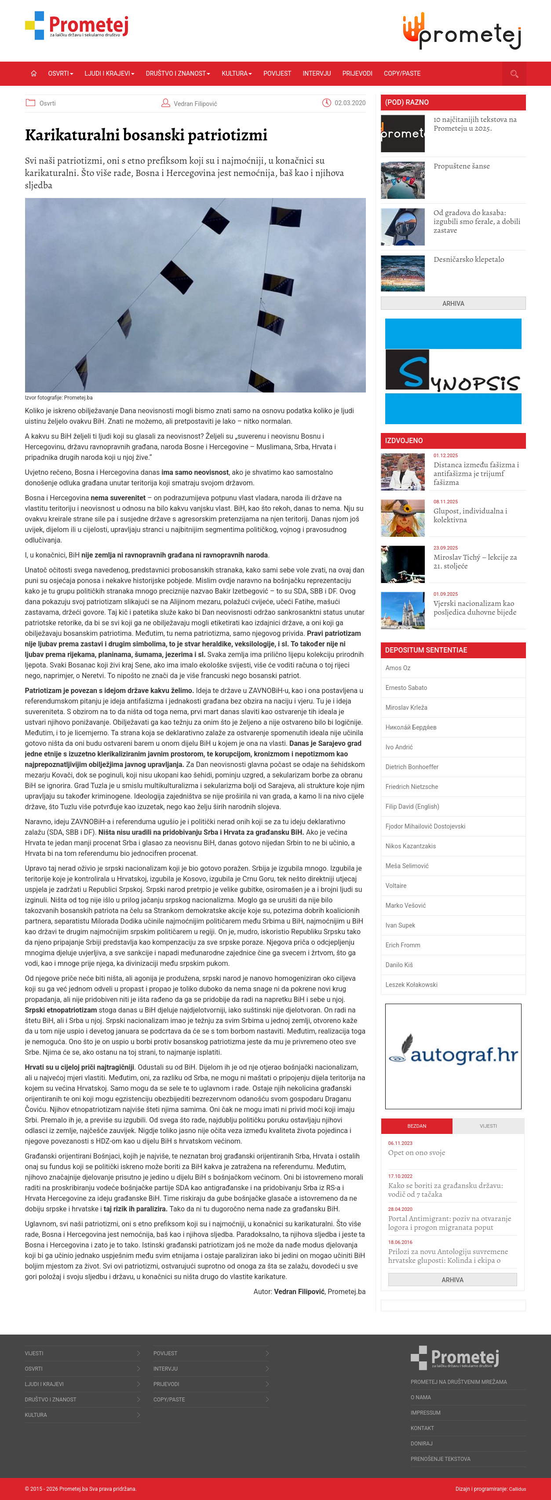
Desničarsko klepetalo (469, 259)
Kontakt (422, 1428)
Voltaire (396, 885)
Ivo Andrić (399, 747)
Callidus (516, 1489)
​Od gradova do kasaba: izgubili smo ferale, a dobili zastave (477, 221)
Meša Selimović (407, 865)
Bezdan (417, 1126)
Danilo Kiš (399, 964)
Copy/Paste (402, 73)
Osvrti (60, 73)
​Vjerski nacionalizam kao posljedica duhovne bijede (475, 607)
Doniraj (422, 1444)
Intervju (317, 73)
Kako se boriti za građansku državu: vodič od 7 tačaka (445, 1189)
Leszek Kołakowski (412, 984)
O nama (421, 1397)
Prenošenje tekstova (441, 1459)
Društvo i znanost (178, 73)
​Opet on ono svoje (416, 1152)
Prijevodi (357, 73)
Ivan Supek (401, 925)
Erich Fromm (403, 945)
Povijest (277, 73)
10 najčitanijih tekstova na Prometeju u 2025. (475, 123)
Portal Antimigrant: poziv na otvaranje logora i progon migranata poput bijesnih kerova (449, 1227)
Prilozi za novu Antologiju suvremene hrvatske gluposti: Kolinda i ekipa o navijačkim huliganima (448, 1260)
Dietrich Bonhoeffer (412, 766)
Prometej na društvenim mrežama (459, 1382)
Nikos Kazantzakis (411, 846)
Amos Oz (398, 667)
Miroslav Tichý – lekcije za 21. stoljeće (475, 561)
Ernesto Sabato (406, 687)
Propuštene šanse (462, 166)
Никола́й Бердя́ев (411, 727)
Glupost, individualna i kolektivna (470, 515)
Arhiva (453, 303)
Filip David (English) (413, 806)
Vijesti (488, 1126)
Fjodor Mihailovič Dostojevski (426, 826)
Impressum (426, 1413)
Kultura (237, 73)
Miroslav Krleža (407, 707)
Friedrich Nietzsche (412, 786)
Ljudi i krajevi (110, 73)
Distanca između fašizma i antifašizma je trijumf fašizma (476, 473)
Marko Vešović (406, 905)
